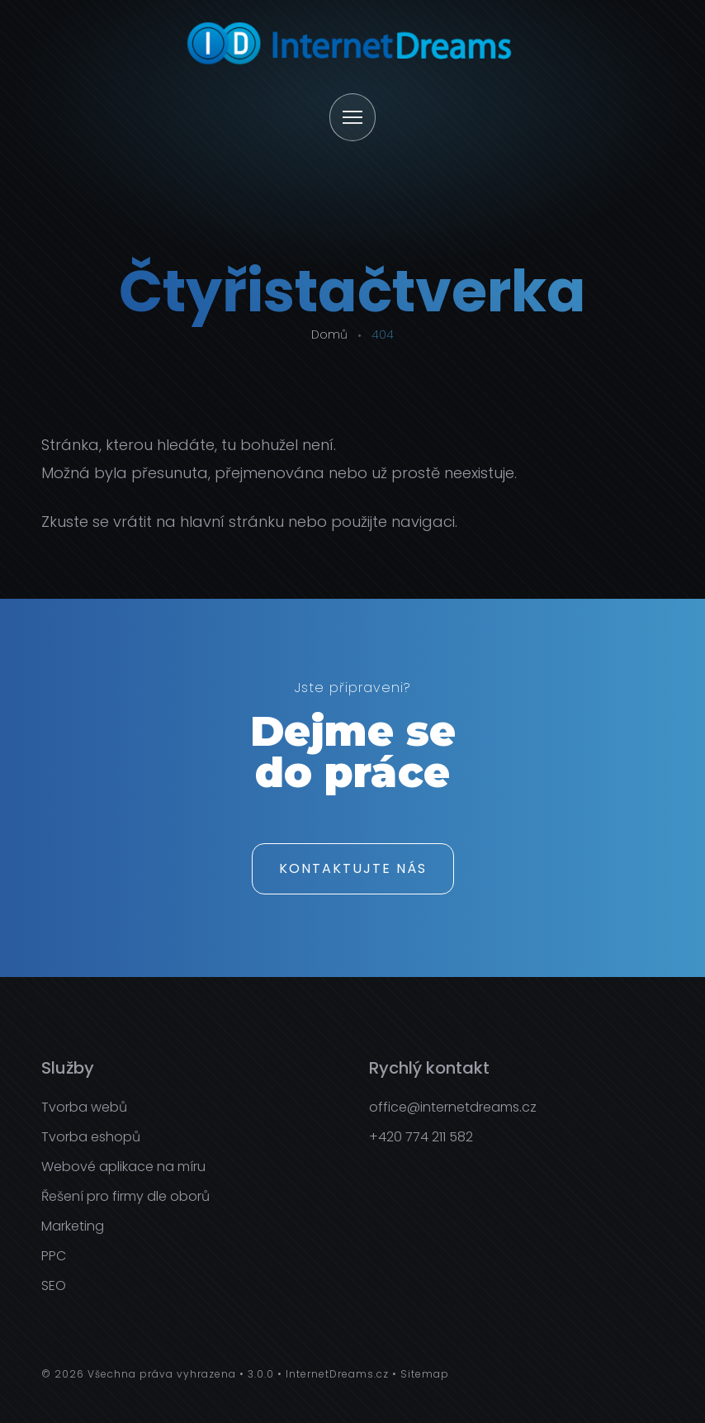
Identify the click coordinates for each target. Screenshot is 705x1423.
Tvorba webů (84, 1107)
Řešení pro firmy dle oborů (125, 1196)
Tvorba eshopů (90, 1136)
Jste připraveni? (353, 689)
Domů (329, 334)
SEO (53, 1285)
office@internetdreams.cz (453, 1107)
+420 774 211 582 (421, 1136)
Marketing (72, 1226)
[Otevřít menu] (352, 118)
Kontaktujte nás (353, 868)
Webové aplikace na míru (123, 1166)
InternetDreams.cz (337, 1374)
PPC (53, 1255)
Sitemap (424, 1374)
